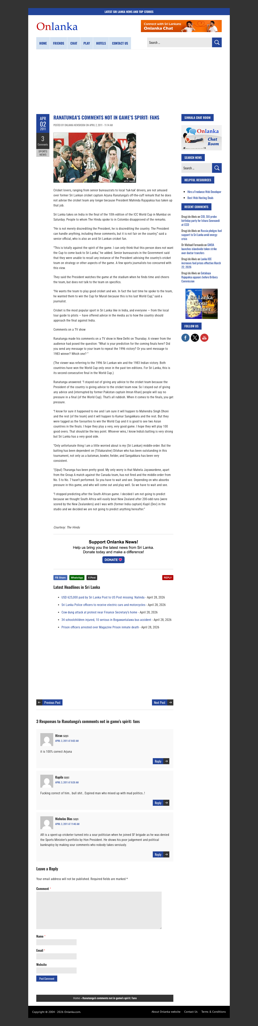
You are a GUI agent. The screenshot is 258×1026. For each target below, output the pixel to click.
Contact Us (191, 1011)
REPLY (168, 577)
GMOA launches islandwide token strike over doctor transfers (199, 248)
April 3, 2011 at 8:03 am (67, 740)
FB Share (60, 577)
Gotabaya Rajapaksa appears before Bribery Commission (199, 277)
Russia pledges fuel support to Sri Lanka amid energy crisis (201, 234)
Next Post (159, 702)
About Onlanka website (166, 1011)
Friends (58, 43)
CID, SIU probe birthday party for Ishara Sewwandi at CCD (200, 220)
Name (40, 936)
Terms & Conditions (213, 1011)
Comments (43, 144)
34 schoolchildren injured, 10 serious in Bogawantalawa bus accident (106, 620)
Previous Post (52, 702)
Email (40, 950)
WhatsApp (77, 577)
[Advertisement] (129, 81)
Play (86, 43)
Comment (43, 888)
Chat (73, 43)
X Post (92, 577)
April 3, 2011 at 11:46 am (67, 824)
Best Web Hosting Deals (200, 197)
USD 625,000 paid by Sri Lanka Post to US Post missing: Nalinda (103, 597)
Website (41, 964)
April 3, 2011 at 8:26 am (67, 782)
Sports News (42, 153)
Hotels (101, 43)
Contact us (120, 43)
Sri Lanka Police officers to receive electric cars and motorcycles (103, 605)
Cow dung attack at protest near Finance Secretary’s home (99, 612)
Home (43, 43)
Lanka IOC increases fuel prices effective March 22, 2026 (201, 263)
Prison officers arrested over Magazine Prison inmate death (100, 627)
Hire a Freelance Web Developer (204, 191)
